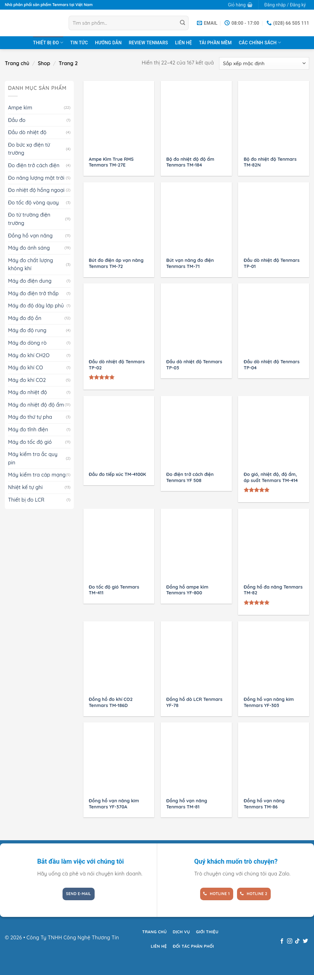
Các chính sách (260, 42)
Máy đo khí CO (25, 367)
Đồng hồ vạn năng (30, 235)
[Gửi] (182, 23)
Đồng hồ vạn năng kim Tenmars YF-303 (269, 702)
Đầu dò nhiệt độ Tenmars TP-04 (272, 365)
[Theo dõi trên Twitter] (305, 941)
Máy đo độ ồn (24, 318)
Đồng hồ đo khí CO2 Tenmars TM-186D (111, 702)
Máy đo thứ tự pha (30, 417)
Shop (44, 63)
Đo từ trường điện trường (29, 218)
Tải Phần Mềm (215, 42)
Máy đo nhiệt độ (27, 392)
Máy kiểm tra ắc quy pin (32, 458)
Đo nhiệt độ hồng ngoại (36, 190)
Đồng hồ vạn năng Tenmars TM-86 (264, 804)
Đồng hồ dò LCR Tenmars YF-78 (194, 702)
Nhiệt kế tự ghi (25, 487)
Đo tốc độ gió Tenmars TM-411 (114, 590)
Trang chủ (17, 63)
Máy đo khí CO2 (27, 380)
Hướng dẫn (108, 42)
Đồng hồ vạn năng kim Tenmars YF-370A (114, 804)
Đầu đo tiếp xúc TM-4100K (117, 474)
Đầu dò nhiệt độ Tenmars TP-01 (272, 263)
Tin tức (79, 42)
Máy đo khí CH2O (28, 355)
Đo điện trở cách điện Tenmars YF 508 (190, 477)
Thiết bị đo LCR (26, 499)
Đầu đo (16, 120)
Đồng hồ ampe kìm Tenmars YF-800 (187, 590)
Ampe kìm (20, 107)
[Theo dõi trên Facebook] (281, 941)
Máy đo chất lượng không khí (30, 264)
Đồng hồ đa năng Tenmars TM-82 (273, 590)
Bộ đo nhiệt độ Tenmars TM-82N (270, 162)
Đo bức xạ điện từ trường (29, 149)
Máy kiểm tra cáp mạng (37, 474)
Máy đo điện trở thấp (33, 293)
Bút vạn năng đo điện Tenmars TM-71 (190, 263)
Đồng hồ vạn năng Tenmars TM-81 (186, 804)
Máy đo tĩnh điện (28, 429)
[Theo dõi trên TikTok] (297, 941)
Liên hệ (183, 42)
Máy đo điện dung (30, 281)
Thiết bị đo (48, 42)
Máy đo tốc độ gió (30, 442)
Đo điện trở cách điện (33, 165)
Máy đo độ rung (27, 330)
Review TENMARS (148, 42)
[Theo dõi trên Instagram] (289, 941)
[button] (240, 5)
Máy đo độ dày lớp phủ (36, 305)
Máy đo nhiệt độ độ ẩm (36, 404)
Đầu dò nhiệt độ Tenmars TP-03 (194, 365)
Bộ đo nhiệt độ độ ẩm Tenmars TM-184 (190, 162)
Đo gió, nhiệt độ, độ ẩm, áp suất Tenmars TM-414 (271, 477)
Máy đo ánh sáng (29, 248)
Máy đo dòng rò (27, 343)
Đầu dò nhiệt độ (27, 132)
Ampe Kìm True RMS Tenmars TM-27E (111, 162)
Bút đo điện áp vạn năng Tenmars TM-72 (116, 263)
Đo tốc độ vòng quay (33, 202)
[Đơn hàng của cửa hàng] (264, 63)
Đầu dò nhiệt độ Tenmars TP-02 (117, 365)
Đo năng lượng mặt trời (36, 178)
